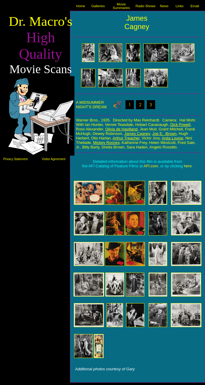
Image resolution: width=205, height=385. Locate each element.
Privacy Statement (15, 159)
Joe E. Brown (164, 133)
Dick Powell (180, 124)
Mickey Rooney (106, 142)
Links (179, 6)
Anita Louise (172, 138)
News (164, 6)
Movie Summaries (121, 6)
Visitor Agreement (53, 159)
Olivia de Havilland (121, 129)
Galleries (98, 6)
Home (80, 6)
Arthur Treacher (126, 138)
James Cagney (136, 22)
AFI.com (150, 166)
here (188, 166)
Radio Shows (145, 6)
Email (195, 6)
